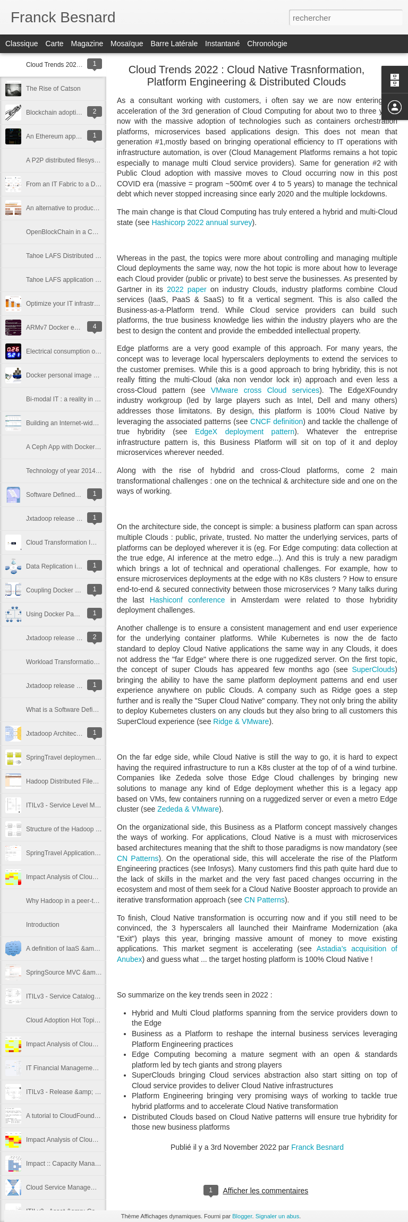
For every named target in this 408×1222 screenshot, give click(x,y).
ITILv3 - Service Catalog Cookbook (75, 996)
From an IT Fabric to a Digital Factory (79, 184)
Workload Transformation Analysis (74, 662)
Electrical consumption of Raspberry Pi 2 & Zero (94, 351)
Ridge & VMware (241, 721)
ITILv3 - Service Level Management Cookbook (91, 805)
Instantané (222, 43)
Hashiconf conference (187, 600)
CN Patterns (137, 858)
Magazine (87, 43)
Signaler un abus (278, 1216)
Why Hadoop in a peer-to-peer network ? (83, 901)
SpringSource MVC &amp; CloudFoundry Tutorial (95, 972)
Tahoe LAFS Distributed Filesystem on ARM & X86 (97, 256)
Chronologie (267, 43)
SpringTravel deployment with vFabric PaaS (88, 757)
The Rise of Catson (53, 88)
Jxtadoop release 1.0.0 (58, 518)
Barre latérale (174, 43)
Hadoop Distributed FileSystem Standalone (87, 781)
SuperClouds (373, 669)
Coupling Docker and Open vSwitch (76, 590)
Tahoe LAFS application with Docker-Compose (92, 279)
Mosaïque (126, 43)
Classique (21, 43)
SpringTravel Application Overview (74, 853)
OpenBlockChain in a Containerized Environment (95, 232)
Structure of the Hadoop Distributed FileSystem (92, 829)
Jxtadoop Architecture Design (67, 733)
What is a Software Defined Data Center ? (85, 709)
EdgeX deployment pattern (244, 431)
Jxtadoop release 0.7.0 (58, 638)
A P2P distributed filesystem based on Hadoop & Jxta (101, 160)
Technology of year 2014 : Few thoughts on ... (90, 471)
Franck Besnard (317, 1147)
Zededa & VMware (188, 809)
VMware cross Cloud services (265, 390)
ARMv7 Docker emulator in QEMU (74, 327)
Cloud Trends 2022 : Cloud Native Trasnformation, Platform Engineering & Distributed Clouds (247, 76)
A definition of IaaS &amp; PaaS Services (84, 948)
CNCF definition (276, 421)
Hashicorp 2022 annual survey (201, 222)
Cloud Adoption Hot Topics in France (77, 1020)
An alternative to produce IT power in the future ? (95, 208)
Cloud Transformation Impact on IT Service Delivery (99, 542)
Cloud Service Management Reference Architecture (98, 1187)
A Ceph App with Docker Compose (75, 447)
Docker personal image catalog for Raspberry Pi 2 (96, 375)
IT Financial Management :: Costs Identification (92, 1068)
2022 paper (186, 289)
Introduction (43, 924)
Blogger (242, 1216)
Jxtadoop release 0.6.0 (58, 686)
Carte (54, 43)
